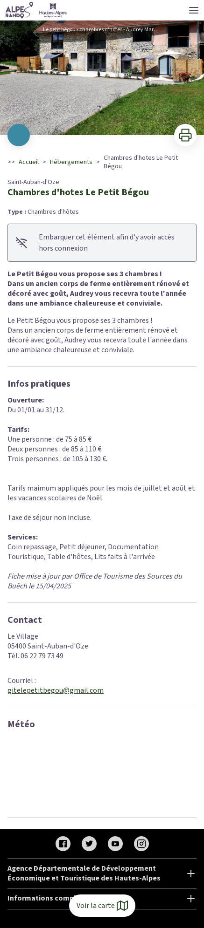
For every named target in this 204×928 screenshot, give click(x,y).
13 (121, 122)
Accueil (29, 162)
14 (130, 122)
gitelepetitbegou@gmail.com (55, 690)
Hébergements (71, 162)
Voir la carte (102, 905)
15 (139, 122)
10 (93, 122)
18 (167, 122)
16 (149, 122)
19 (177, 122)
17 (158, 122)
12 (111, 122)
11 (102, 122)
